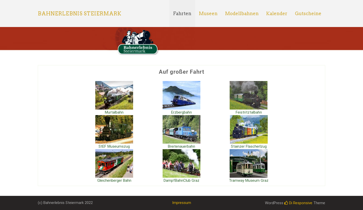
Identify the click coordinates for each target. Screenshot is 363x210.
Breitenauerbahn (181, 146)
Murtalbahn (114, 112)
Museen (208, 13)
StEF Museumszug (114, 146)
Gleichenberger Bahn (114, 180)
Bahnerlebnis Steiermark (80, 14)
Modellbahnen (242, 13)
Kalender (276, 13)
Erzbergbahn (181, 112)
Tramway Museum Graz (248, 180)
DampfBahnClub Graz (181, 180)
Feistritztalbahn (249, 112)
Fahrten (182, 13)
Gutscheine (308, 13)
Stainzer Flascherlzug (249, 146)
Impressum (181, 202)
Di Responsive (298, 203)
